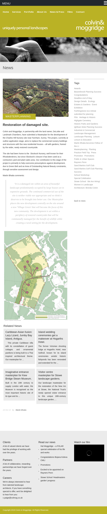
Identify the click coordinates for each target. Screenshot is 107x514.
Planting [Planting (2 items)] (92, 149)
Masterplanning (18, 116)
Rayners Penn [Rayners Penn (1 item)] (80, 162)
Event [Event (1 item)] (94, 104)
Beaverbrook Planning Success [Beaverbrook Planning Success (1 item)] (87, 92)
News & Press (57, 11)
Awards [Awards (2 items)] (77, 88)
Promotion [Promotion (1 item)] (78, 156)
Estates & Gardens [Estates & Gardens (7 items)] (82, 104)
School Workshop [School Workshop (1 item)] (81, 175)
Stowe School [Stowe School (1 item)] (80, 181)
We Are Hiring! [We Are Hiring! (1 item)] (93, 181)
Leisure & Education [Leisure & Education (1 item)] (83, 140)
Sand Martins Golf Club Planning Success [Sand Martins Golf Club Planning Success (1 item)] (88, 170)
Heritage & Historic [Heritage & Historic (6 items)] (87, 117)
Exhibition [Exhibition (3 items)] (78, 108)
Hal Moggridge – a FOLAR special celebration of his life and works (53, 449)
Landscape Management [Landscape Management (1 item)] (85, 133)
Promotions (45, 465)
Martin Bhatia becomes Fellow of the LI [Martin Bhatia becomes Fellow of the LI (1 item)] (88, 144)
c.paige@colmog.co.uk (13, 498)
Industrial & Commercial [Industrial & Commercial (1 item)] (84, 130)
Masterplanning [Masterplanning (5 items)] (80, 149)
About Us (42, 11)
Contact (80, 11)
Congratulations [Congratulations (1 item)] (81, 95)
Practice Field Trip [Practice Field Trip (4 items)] (82, 152)
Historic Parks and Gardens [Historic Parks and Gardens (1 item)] (86, 124)
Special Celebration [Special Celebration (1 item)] (82, 178)
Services (16, 11)
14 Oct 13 (7, 410)
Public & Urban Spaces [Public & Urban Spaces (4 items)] (84, 159)
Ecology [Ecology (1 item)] (91, 101)
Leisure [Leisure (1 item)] (96, 136)
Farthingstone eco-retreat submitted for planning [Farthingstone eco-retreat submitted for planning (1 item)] (85, 112)
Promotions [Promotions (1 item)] (89, 156)
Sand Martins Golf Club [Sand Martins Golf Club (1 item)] (84, 165)
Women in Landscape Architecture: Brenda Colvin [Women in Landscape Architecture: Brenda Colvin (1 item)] (86, 186)
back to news (80, 201)
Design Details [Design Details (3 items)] (80, 101)
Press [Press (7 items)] (93, 152)
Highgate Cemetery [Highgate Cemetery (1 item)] (82, 120)
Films (70, 11)
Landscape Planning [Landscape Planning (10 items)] (83, 136)
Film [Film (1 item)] (76, 117)
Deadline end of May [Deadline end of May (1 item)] (83, 98)
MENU (6, 3)
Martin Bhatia (21, 410)
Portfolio (29, 11)
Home (6, 11)
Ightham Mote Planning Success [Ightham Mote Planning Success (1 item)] (88, 127)
